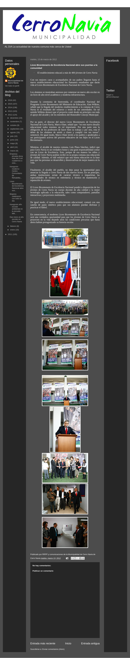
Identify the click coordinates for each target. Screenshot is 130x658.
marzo (13, 151)
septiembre (15, 129)
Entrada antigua (90, 643)
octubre (13, 125)
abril (12, 147)
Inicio (68, 643)
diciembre (14, 118)
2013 (10, 111)
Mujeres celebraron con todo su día (16, 197)
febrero (13, 226)
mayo (12, 143)
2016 (10, 100)
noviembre (14, 121)
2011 (10, 234)
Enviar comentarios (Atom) (53, 649)
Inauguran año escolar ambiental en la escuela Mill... (16, 208)
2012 (10, 115)
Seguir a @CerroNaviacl (112, 96)
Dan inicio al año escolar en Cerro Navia (17, 219)
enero (13, 230)
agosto (13, 132)
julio (12, 136)
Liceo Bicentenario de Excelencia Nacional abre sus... (17, 185)
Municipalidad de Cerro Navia (15, 82)
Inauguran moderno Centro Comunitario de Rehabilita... (16, 172)
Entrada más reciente (42, 643)
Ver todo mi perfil (12, 86)
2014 (10, 107)
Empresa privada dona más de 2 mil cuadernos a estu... (16, 158)
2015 (10, 104)
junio (12, 140)
